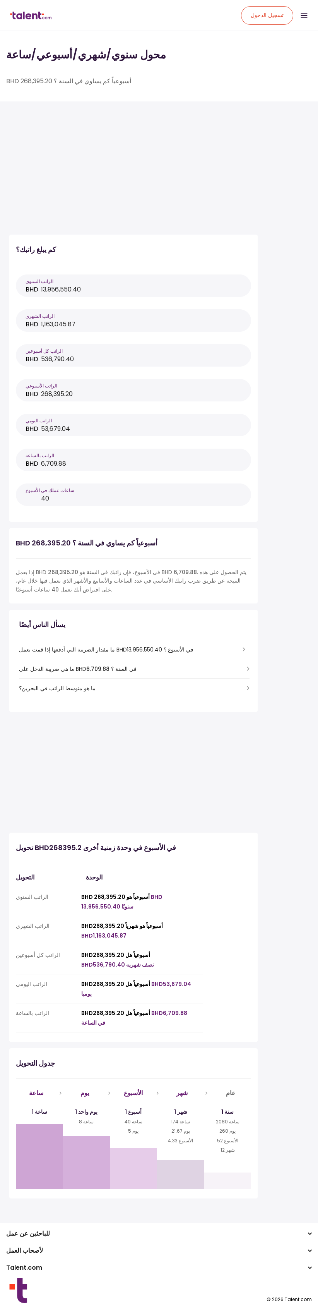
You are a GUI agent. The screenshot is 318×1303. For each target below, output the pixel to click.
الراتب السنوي (39, 281)
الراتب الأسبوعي (41, 385)
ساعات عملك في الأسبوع (50, 490)
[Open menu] (304, 15)
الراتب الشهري (40, 316)
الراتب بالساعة (40, 455)
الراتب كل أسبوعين (44, 351)
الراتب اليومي (39, 420)
